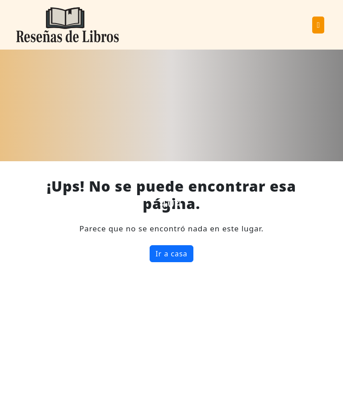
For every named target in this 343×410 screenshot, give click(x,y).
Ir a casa (171, 254)
